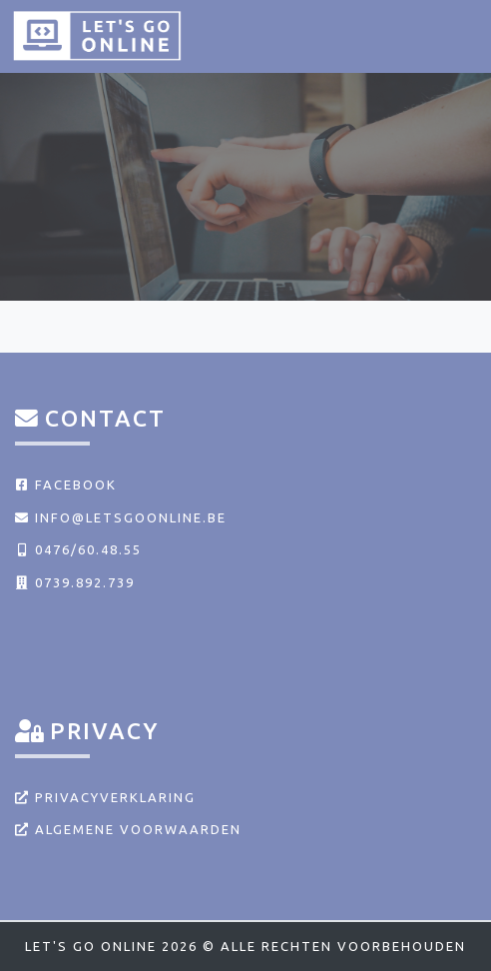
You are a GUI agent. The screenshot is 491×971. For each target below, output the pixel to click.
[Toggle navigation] (453, 35)
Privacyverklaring (105, 797)
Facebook (66, 484)
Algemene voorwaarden (128, 829)
